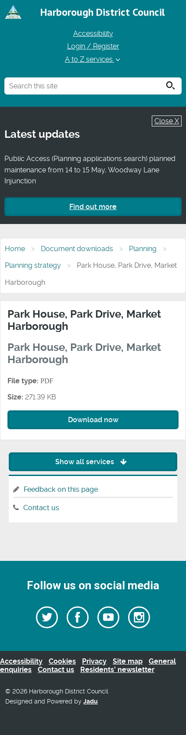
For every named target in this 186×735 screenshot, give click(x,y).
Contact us (41, 508)
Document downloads (77, 249)
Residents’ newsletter (117, 669)
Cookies (62, 661)
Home (15, 249)
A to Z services (93, 59)
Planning (143, 249)
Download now (93, 420)
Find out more (93, 207)
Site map (128, 661)
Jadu (90, 701)
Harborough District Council (102, 12)
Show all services (93, 462)
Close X (166, 121)
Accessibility (93, 33)
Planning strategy (33, 265)
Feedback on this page (61, 489)
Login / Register (93, 46)
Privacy (94, 661)
